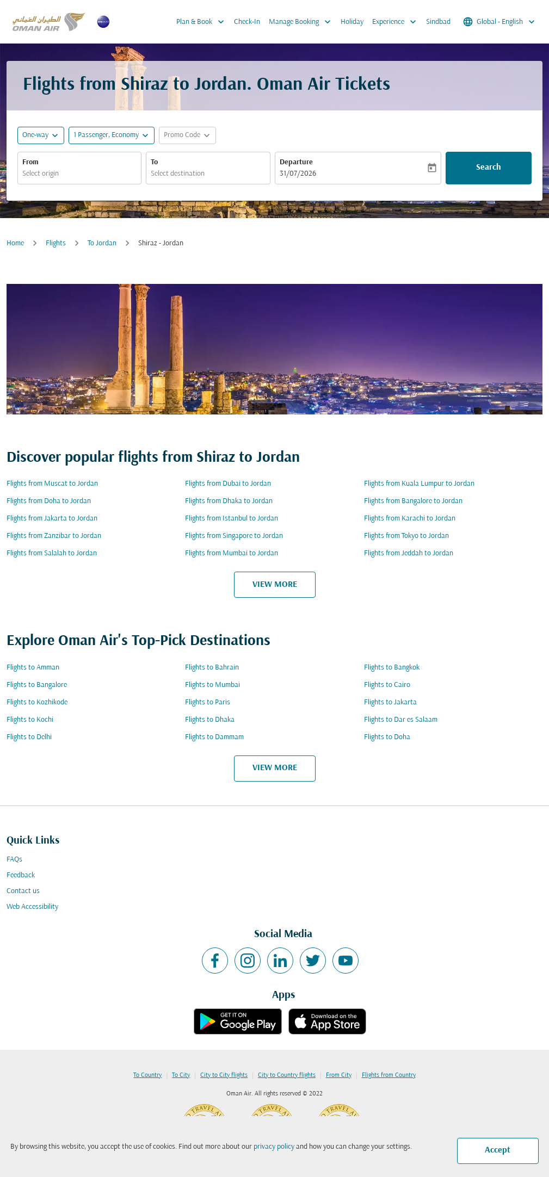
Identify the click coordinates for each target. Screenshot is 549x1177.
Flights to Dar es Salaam (400, 720)
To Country (147, 1075)
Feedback (21, 875)
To (154, 162)
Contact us (23, 891)
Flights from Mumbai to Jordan (231, 553)
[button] (112, 135)
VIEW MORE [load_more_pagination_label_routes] (274, 584)
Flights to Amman (33, 668)
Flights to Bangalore (37, 685)
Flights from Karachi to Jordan (409, 519)
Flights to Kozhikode (37, 702)
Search (488, 167)
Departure (296, 162)
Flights (56, 243)
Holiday (352, 22)
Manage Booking (302, 21)
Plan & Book (203, 21)
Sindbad (438, 22)
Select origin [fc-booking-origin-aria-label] (40, 174)
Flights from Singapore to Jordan (234, 536)
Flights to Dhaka (210, 720)
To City (181, 1075)
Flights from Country (389, 1075)
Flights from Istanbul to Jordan (231, 519)
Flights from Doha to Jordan (49, 501)
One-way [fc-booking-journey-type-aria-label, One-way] (35, 135)
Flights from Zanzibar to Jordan (54, 536)
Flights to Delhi (29, 737)
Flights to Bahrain (212, 668)
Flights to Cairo (387, 685)
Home (15, 243)
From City (338, 1075)
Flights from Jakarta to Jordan (52, 519)
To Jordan (102, 243)
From (30, 162)
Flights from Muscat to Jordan (52, 484)
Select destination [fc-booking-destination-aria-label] (178, 174)
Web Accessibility (32, 907)
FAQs (14, 860)
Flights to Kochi (30, 720)
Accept (497, 1150)
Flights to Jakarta (390, 702)
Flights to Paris (207, 702)
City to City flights (224, 1075)
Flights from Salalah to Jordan (52, 553)
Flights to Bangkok (392, 668)
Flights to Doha (387, 737)
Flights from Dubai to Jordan (228, 484)
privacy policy (274, 1147)
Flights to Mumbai (212, 685)
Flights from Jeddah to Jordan (408, 553)
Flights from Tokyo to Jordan (406, 536)
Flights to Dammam (214, 737)
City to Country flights (287, 1075)
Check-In (247, 22)
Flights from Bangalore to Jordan (413, 501)
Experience (397, 21)
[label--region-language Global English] (499, 21)
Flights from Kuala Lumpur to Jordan (419, 484)
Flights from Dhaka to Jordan (229, 501)
